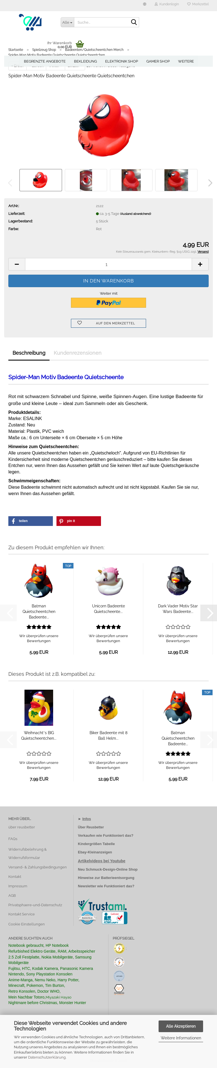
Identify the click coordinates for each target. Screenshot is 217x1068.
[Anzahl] (108, 264)
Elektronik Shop (121, 61)
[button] (145, 5)
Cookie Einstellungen (26, 924)
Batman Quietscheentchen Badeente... (39, 611)
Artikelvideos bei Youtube (101, 861)
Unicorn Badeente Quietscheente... (108, 609)
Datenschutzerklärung (47, 1057)
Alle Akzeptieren (181, 1026)
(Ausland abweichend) (135, 214)
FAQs (12, 839)
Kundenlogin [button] (167, 4)
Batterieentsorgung (117, 878)
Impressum (17, 886)
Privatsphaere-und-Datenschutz (35, 905)
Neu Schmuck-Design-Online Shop (108, 869)
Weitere (186, 61)
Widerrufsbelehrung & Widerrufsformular (27, 853)
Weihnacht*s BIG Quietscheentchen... (38, 736)
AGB (12, 895)
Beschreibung (29, 353)
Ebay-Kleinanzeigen (95, 852)
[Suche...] (67, 22)
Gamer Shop (158, 61)
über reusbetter (21, 827)
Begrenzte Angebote (45, 61)
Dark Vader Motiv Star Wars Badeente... (178, 609)
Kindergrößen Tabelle (96, 844)
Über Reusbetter (91, 827)
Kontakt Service (21, 914)
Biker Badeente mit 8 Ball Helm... (108, 736)
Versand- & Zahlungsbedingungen (37, 867)
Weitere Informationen (181, 1038)
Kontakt (14, 877)
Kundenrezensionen (78, 353)
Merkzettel (198, 4)
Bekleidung (85, 61)
